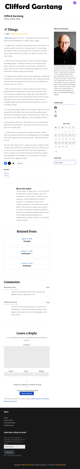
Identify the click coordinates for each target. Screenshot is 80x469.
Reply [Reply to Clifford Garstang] (48, 302)
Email (26, 371)
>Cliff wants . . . (27, 253)
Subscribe (9, 452)
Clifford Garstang (13, 16)
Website (41, 371)
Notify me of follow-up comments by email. (27, 385)
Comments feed (9, 423)
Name (11, 371)
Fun (6, 175)
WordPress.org (9, 425)
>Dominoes (26, 266)
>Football (26, 241)
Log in (6, 418)
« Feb (55, 152)
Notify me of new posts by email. (27, 390)
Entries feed (8, 420)
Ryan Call (8, 38)
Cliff (7, 34)
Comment (27, 345)
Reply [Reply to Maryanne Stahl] (48, 287)
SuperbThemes (60, 465)
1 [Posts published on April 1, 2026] (62, 131)
